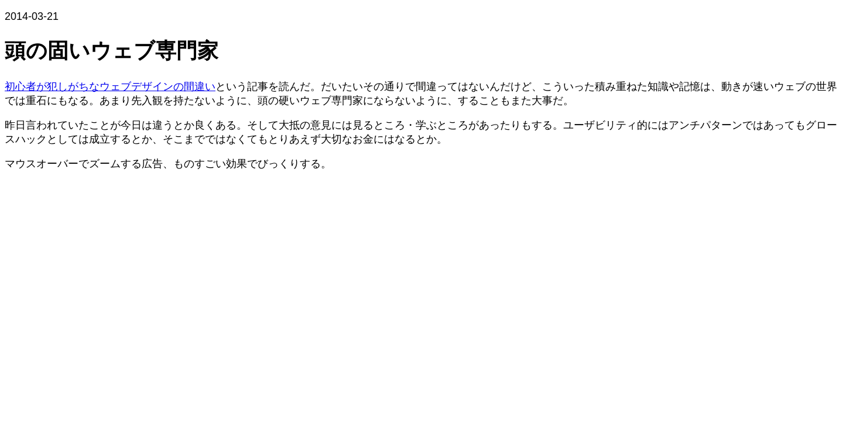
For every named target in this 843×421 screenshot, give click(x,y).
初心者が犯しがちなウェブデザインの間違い (110, 86)
